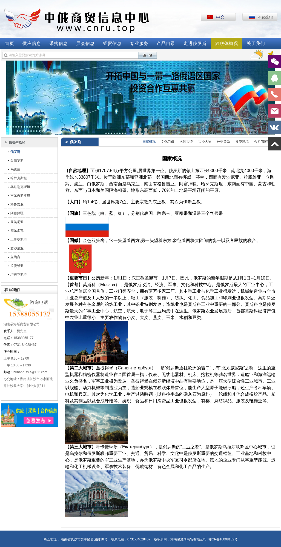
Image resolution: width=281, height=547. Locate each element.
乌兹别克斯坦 (20, 187)
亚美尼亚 (17, 222)
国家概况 (149, 142)
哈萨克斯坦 (18, 178)
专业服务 (139, 43)
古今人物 (204, 142)
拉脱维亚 (17, 266)
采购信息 (58, 43)
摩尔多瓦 (17, 231)
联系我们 (12, 289)
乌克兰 (15, 169)
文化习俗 (167, 142)
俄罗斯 (15, 152)
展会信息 (85, 43)
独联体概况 (226, 43)
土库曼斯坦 (18, 239)
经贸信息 (112, 43)
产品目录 (166, 43)
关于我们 (255, 43)
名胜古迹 (186, 142)
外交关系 (223, 142)
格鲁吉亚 (17, 204)
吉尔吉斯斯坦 (20, 196)
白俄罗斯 (17, 161)
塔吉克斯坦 (18, 275)
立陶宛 (15, 257)
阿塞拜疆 (17, 213)
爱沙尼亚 (17, 248)
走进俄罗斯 (195, 43)
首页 (9, 43)
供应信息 (31, 43)
